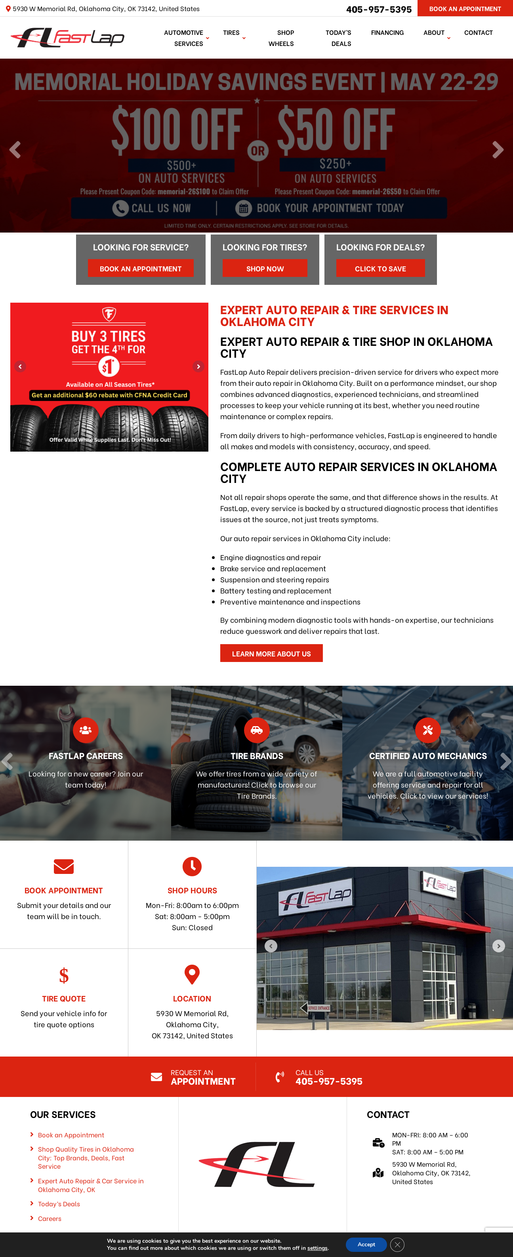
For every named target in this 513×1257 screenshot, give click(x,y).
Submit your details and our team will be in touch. (64, 888)
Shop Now (265, 268)
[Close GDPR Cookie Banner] (397, 1245)
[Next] (498, 150)
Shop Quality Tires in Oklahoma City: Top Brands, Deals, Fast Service (86, 1157)
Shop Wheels (281, 37)
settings (317, 1248)
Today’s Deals (338, 37)
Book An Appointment (465, 8)
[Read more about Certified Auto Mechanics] (426, 763)
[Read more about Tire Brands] (255, 763)
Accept (366, 1244)
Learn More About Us (271, 653)
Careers (49, 1218)
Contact (478, 31)
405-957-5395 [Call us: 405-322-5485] (379, 8)
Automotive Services (183, 37)
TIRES (231, 31)
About (433, 31)
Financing (387, 31)
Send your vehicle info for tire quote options (64, 997)
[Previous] (15, 150)
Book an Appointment (141, 268)
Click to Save (380, 268)
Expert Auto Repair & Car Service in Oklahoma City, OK (91, 1184)
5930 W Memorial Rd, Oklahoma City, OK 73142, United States (192, 1002)
